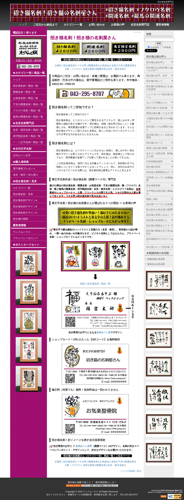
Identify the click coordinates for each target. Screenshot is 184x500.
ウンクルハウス (22, 232)
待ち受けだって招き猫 (158, 247)
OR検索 (166, 47)
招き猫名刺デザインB (25, 206)
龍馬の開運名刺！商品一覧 (28, 116)
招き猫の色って (154, 81)
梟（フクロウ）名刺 (77, 69)
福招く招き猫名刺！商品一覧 (95, 283)
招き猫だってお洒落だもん (159, 128)
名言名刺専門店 (140, 24)
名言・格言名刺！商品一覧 (28, 129)
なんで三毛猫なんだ (156, 102)
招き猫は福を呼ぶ (156, 56)
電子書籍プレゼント (24, 168)
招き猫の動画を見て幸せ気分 (159, 232)
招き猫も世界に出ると (158, 215)
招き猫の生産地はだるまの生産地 (159, 87)
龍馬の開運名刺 (97, 69)
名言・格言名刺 (116, 69)
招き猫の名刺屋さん (96, 37)
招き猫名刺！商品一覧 (25, 85)
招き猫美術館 (153, 185)
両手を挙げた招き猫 (156, 108)
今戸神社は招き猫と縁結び (159, 192)
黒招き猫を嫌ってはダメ (159, 113)
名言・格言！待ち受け (25, 174)
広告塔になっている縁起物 (159, 179)
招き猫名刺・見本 (23, 194)
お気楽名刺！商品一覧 (25, 98)
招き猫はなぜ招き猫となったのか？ (159, 69)
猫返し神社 (152, 199)
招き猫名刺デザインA (25, 200)
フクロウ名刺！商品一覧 (27, 110)
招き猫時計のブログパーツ (159, 240)
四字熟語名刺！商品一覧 (27, 136)
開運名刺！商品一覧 (24, 91)
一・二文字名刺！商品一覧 (28, 142)
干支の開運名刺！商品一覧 (28, 104)
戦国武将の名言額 (156, 259)
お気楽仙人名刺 (108, 65)
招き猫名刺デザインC (25, 212)
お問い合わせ (97, 24)
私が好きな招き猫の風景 (159, 209)
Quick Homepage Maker (170, 490)
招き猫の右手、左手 (156, 75)
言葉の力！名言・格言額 (28, 60)
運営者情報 (162, 24)
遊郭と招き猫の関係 (156, 148)
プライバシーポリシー (25, 238)
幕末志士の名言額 (156, 264)
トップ (23, 24)
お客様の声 (117, 24)
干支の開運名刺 (126, 65)
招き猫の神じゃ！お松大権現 (159, 136)
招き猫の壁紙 (20, 218)
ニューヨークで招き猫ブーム (159, 95)
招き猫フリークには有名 (159, 204)
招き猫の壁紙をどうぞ (158, 225)
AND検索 (153, 47)
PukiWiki (158, 492)
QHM (180, 492)
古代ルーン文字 (105, 332)
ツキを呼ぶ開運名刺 (87, 65)
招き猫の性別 (153, 166)
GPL (175, 492)
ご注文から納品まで (45, 24)
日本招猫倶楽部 (154, 161)
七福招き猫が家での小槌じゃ (159, 120)
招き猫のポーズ (154, 142)
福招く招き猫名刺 (65, 65)
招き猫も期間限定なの (158, 172)
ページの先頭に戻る (130, 471)
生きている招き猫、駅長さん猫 (159, 155)
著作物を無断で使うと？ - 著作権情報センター (92, 482)
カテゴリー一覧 (73, 24)
